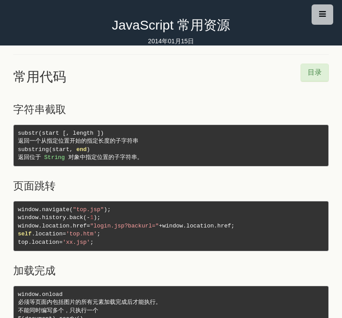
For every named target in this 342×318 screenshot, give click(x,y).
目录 (315, 72)
